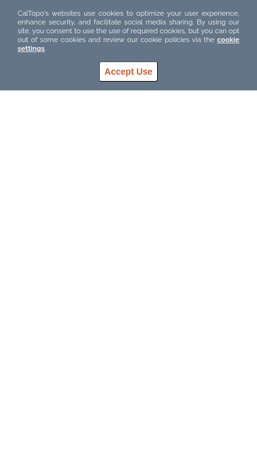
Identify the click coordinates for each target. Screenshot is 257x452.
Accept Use (128, 72)
